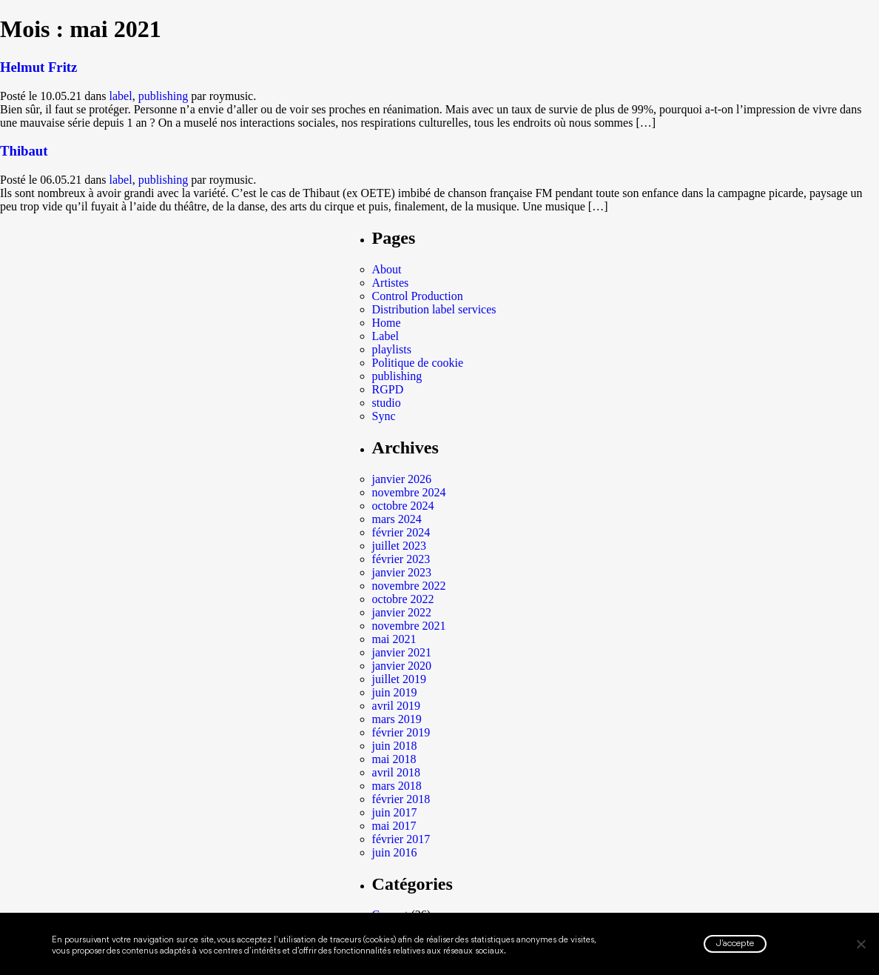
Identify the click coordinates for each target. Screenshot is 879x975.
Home (386, 322)
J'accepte (735, 943)
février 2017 (401, 839)
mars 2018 (397, 785)
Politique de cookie (418, 362)
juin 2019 (394, 692)
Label (385, 336)
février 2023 (401, 559)
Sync (384, 416)
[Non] (860, 943)
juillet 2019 (399, 679)
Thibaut (23, 151)
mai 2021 (394, 639)
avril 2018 (396, 772)
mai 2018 (394, 759)
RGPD (388, 389)
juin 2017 (394, 812)
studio (386, 402)
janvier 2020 (401, 665)
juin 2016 (394, 852)
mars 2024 (397, 519)
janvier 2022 (401, 612)
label (121, 96)
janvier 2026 (401, 479)
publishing (163, 96)
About (387, 269)
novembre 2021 (409, 625)
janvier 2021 (401, 652)
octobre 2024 (403, 505)
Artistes (390, 282)
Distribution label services (434, 309)
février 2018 (401, 799)
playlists (391, 349)
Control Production (417, 296)
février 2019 (401, 732)
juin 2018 (394, 745)
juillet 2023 (399, 545)
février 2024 (401, 532)
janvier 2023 (401, 572)
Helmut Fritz (38, 67)
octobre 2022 (403, 599)
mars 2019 (397, 719)
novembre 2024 (409, 492)
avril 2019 (396, 705)
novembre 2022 (409, 585)
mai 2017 (394, 825)
